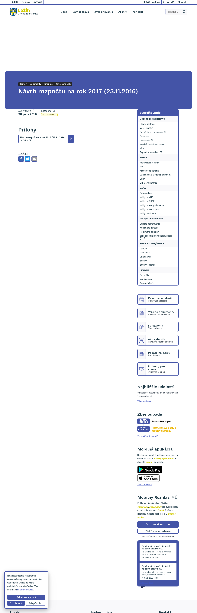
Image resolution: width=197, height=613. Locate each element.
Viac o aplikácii (144, 432)
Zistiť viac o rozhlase (158, 479)
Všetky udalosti (144, 349)
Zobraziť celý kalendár (148, 384)
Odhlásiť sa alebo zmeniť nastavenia (158, 484)
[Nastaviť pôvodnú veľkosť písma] (168, 2)
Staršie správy (146, 530)
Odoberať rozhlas (158, 472)
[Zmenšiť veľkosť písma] (164, 2)
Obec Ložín (147, 605)
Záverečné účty (49, 63)
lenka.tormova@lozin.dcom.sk (173, 590)
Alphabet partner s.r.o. (113, 605)
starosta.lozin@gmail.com (171, 593)
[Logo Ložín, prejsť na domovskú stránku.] (24, 12)
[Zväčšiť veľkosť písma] (172, 2)
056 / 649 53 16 (167, 587)
